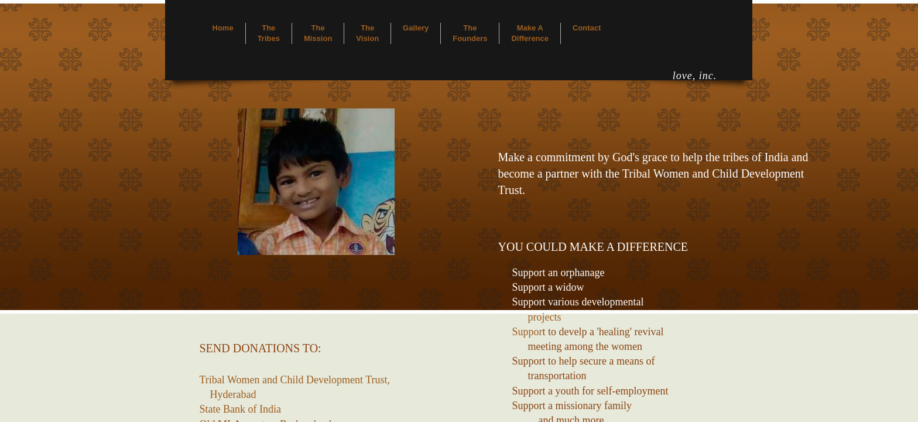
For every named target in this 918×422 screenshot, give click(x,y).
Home (223, 27)
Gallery (416, 27)
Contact (587, 27)
